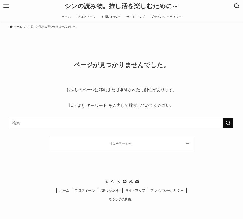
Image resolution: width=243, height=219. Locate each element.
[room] (118, 181)
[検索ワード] (121, 123)
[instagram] (112, 181)
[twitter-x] (106, 181)
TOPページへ (121, 143)
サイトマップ (135, 190)
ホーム (64, 190)
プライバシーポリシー (167, 190)
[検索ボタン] (237, 6)
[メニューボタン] (6, 6)
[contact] (137, 181)
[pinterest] (124, 181)
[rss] (131, 181)
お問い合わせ (110, 190)
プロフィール (85, 190)
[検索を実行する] (228, 123)
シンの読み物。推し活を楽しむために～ (121, 6)
